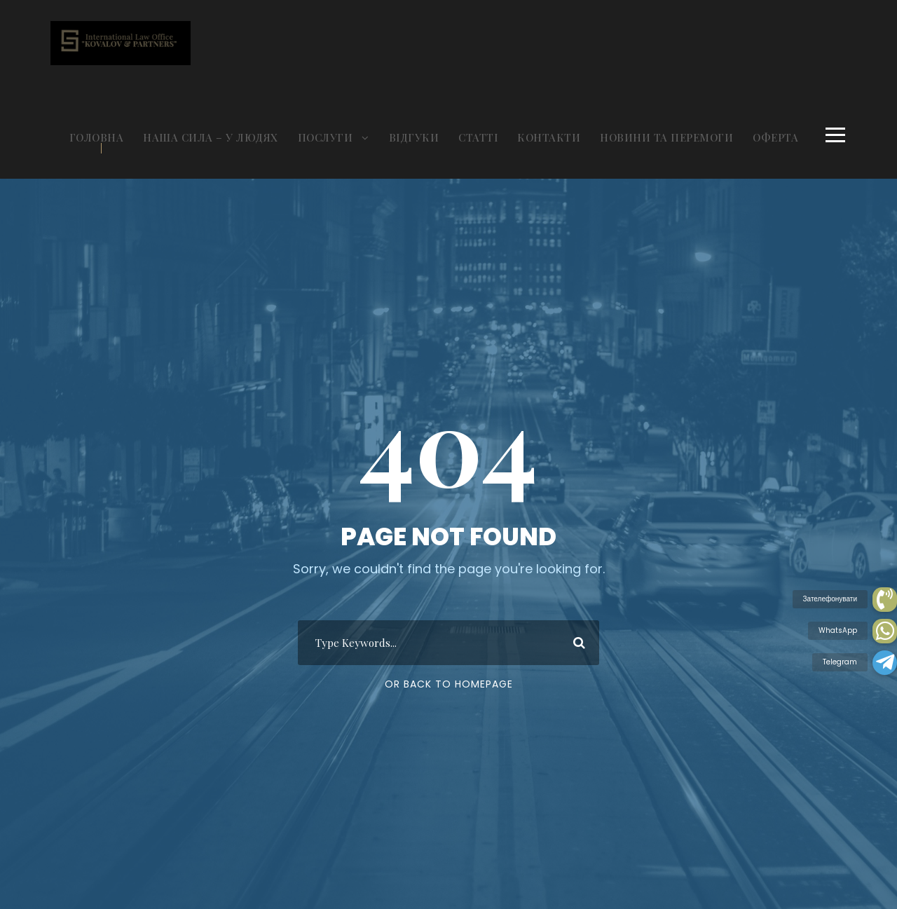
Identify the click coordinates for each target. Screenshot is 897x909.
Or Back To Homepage (449, 684)
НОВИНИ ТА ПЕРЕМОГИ (666, 137)
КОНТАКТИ (548, 137)
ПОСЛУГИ (325, 137)
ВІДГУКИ (414, 137)
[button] (884, 662)
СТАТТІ (478, 137)
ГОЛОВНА (96, 137)
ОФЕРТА (775, 137)
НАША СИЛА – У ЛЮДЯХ (210, 137)
